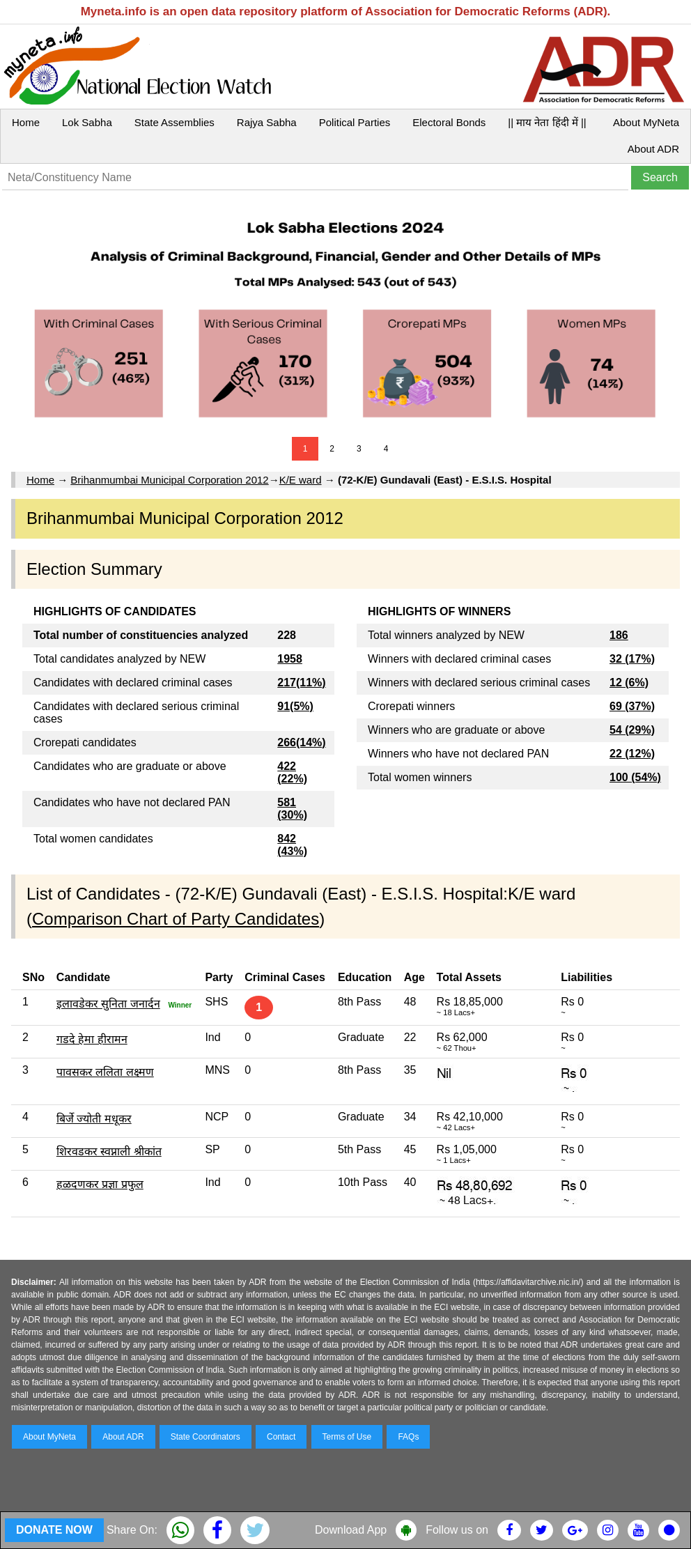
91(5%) (295, 706)
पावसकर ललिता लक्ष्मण (105, 1072)
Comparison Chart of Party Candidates (175, 918)
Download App (351, 1530)
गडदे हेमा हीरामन (91, 1039)
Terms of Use (347, 1437)
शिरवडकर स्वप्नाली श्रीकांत (109, 1151)
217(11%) (301, 682)
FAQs (408, 1437)
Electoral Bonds (449, 122)
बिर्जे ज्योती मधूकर (94, 1119)
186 (619, 635)
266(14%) (301, 742)
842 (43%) (292, 845)
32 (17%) (632, 659)
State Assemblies (174, 122)
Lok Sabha (87, 122)
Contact (281, 1437)
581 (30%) (292, 808)
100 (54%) (635, 777)
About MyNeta (646, 122)
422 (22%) (292, 772)
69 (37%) (632, 706)
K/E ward (300, 480)
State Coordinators (205, 1437)
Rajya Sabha (267, 122)
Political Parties (355, 122)
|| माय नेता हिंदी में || (547, 122)
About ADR (653, 149)
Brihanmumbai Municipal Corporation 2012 (169, 480)
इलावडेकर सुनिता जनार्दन (108, 1004)
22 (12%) (632, 754)
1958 (289, 659)
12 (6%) (629, 682)
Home (26, 122)
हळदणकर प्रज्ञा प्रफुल (99, 1184)
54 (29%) (632, 730)
